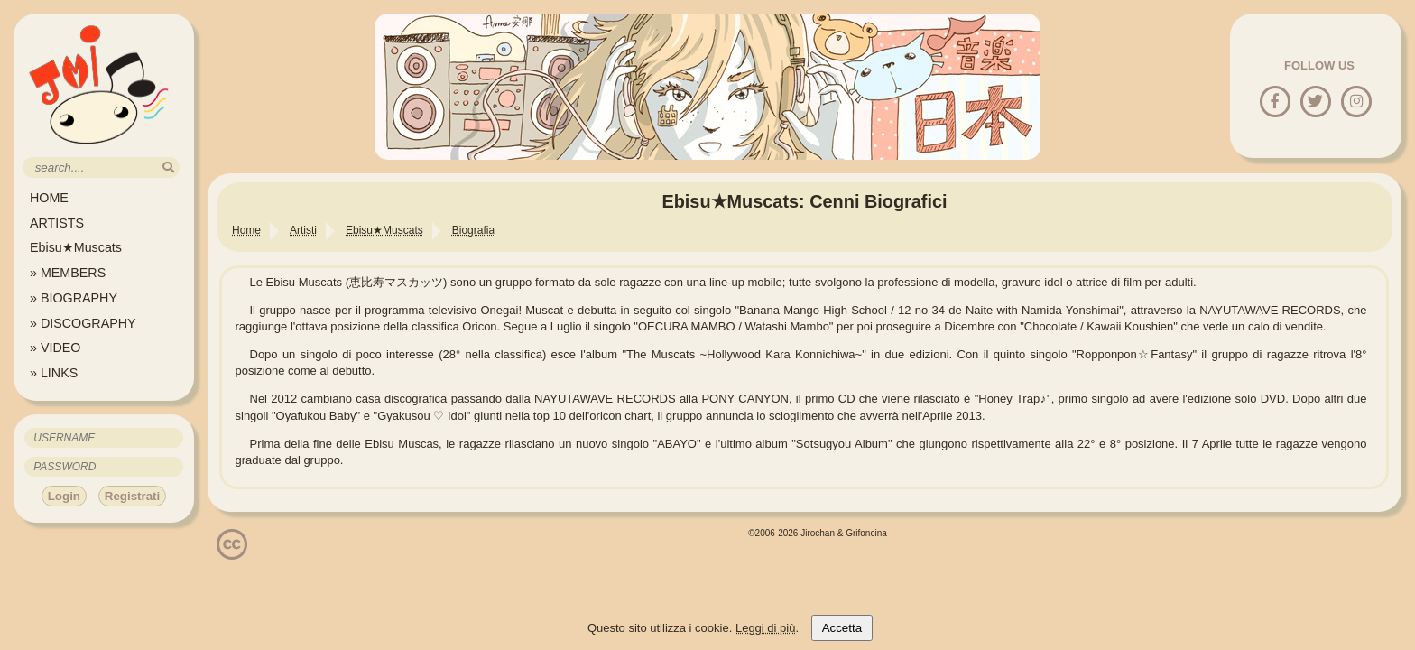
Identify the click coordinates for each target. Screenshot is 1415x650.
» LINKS (54, 373)
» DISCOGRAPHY (83, 323)
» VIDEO (55, 347)
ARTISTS (57, 223)
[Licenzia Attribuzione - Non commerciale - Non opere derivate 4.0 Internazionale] (232, 553)
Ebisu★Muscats (76, 247)
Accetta (842, 628)
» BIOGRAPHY (73, 298)
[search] (168, 167)
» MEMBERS (68, 272)
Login (64, 496)
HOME (49, 197)
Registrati (132, 496)
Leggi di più (765, 628)
